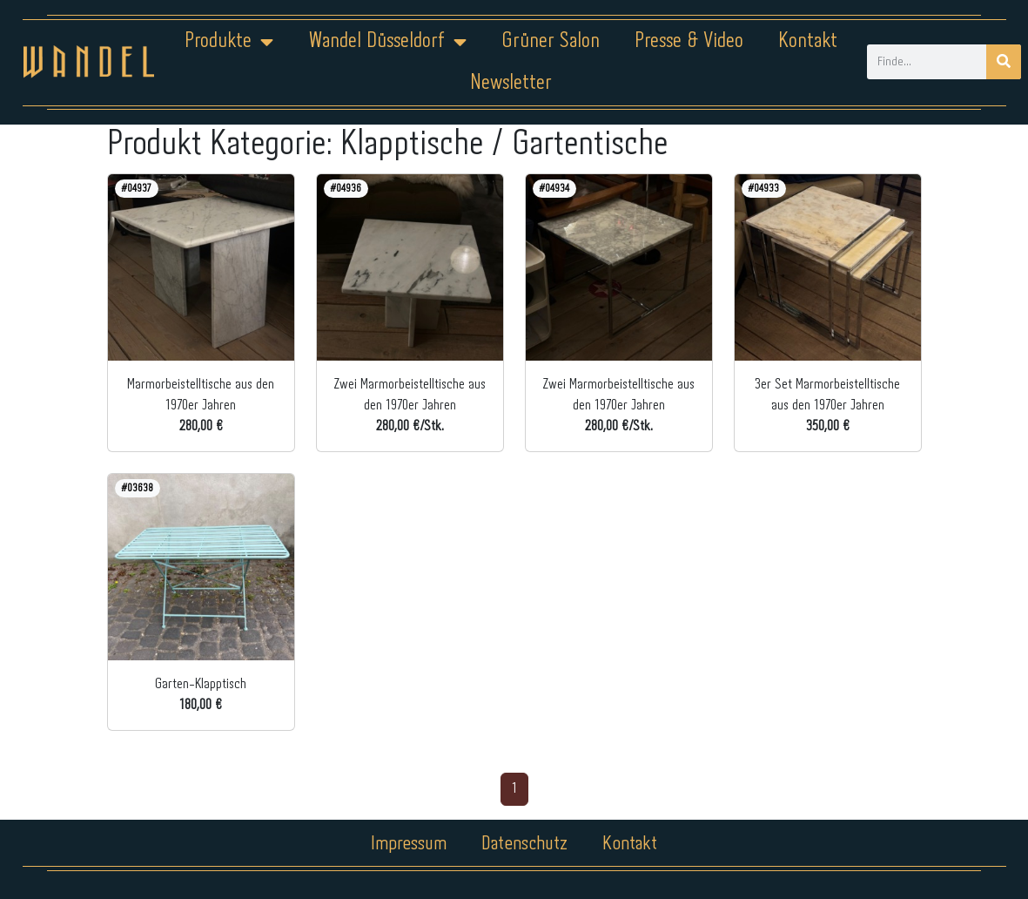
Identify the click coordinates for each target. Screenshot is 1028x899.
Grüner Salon (550, 41)
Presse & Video (689, 41)
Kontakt (807, 41)
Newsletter (511, 83)
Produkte (229, 42)
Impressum (409, 844)
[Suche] (1003, 61)
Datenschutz (524, 844)
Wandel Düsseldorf (387, 42)
